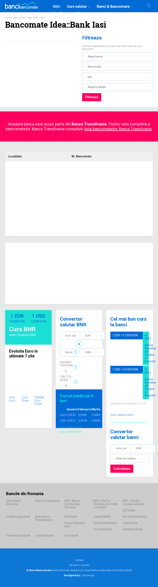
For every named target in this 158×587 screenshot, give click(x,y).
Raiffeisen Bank (133, 529)
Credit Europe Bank (18, 516)
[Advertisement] (79, 198)
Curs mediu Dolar (71, 431)
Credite (59, 13)
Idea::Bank (33, 17)
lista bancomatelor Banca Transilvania (118, 128)
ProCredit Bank (103, 529)
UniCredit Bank (44, 535)
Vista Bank (71, 535)
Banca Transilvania (47, 500)
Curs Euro (12, 399)
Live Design (79, 575)
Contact (79, 560)
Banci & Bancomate (113, 6)
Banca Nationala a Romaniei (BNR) (112, 570)
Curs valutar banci (121, 414)
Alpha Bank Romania (13, 502)
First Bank (70, 516)
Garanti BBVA (102, 516)
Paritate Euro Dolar (39, 400)
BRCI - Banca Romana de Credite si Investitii (106, 504)
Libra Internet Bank (105, 523)
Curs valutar (77, 6)
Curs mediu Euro (70, 427)
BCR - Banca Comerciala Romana (72, 504)
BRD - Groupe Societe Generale (133, 502)
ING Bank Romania (135, 516)
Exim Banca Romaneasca (44, 518)
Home (8, 17)
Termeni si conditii (79, 565)
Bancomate (20, 17)
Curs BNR (22, 329)
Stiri (56, 6)
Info (78, 13)
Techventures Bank (18, 535)
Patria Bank (130, 523)
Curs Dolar (25, 399)
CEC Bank (129, 510)
